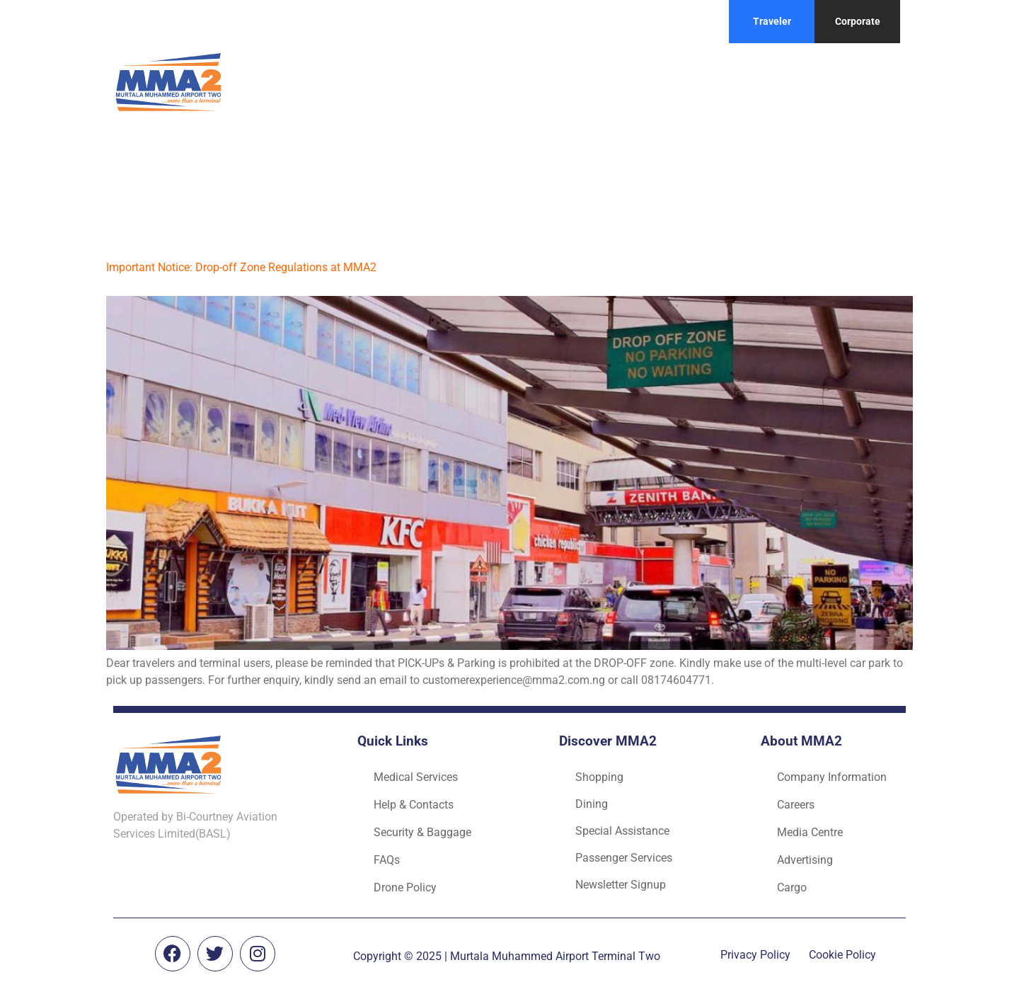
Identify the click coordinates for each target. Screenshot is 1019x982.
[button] (418, 82)
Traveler (772, 21)
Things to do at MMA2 (572, 81)
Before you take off (418, 81)
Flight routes (699, 81)
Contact (784, 81)
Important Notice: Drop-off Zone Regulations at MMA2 (241, 267)
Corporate (857, 21)
